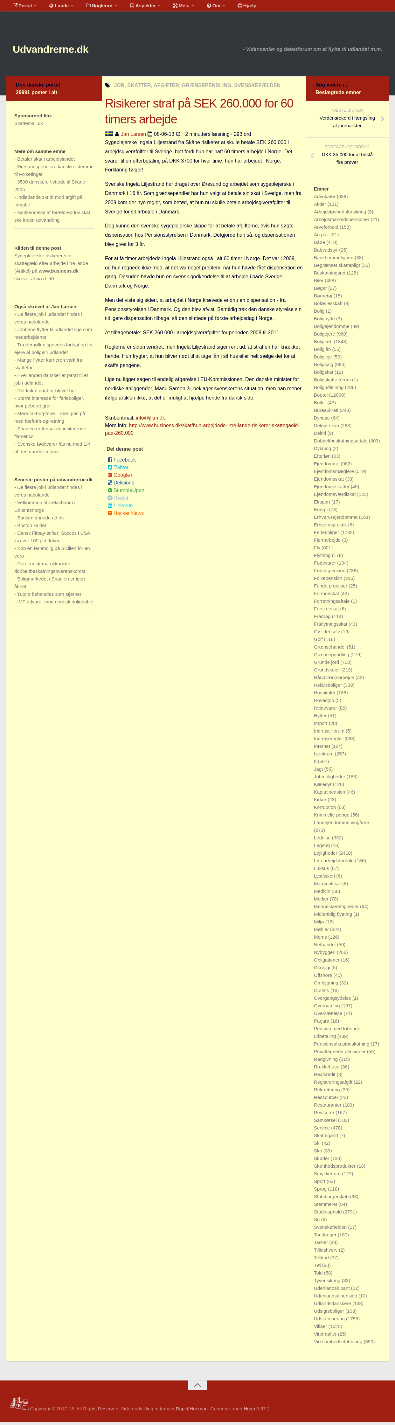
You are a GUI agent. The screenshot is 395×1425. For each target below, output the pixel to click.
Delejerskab (327, 428)
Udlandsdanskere (333, 1306)
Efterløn (323, 459)
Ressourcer (327, 1100)
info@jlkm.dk (150, 421)
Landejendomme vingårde (341, 825)
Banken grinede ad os (40, 521)
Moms (321, 940)
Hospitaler (325, 696)
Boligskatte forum (333, 383)
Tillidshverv (326, 1253)
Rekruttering (327, 1092)
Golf (319, 642)
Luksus (322, 871)
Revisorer (325, 1115)
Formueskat (327, 596)
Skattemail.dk (28, 126)
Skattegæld (326, 1138)
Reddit (117, 501)
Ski (318, 1146)
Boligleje (323, 360)
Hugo (249, 1412)
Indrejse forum (330, 734)
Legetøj (322, 848)
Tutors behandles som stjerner (49, 597)
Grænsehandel (330, 650)
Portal (21, 7)
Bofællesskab (329, 306)
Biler (319, 283)
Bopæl (321, 398)
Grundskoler (327, 673)
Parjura (322, 1024)
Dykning (323, 451)
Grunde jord (327, 665)
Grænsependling (332, 657)
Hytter (321, 718)
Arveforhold (327, 230)
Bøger (321, 291)
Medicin (323, 894)
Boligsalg (324, 367)
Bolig (320, 314)
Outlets (322, 993)
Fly (318, 550)
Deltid (321, 436)
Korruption (325, 810)
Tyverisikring (328, 1283)
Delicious (120, 486)
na (39, 281)
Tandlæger (326, 1238)
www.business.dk (59, 274)
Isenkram (324, 757)
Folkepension (328, 581)
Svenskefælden (331, 1230)
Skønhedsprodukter (335, 1169)
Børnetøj (324, 299)
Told (319, 1276)
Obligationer (327, 963)
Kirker (321, 802)
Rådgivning (326, 1062)
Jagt (319, 772)
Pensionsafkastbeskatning (342, 1047)
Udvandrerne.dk (62, 50)
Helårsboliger (328, 688)
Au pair (322, 237)
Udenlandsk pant (332, 1291)
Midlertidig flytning (333, 917)
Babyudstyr (326, 253)
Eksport (322, 505)
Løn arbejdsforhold (334, 863)
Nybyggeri (325, 955)
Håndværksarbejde (335, 680)
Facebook (121, 463)
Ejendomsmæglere (334, 474)
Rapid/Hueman (192, 1412)
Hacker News (125, 516)
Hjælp (231, 7)
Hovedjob (325, 703)
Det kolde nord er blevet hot (46, 393)
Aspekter (135, 7)
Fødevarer (325, 566)
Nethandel (325, 947)
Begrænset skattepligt (337, 268)
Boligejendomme (332, 329)
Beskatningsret (330, 276)
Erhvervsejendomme (336, 520)
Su (317, 1222)
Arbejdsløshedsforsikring (340, 215)
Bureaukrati (327, 413)
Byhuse (322, 421)
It (316, 764)
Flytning (323, 558)
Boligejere (325, 337)
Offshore (323, 978)
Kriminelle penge (332, 818)
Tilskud (322, 1260)
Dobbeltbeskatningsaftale (341, 444)
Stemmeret (326, 1207)
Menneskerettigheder (337, 909)
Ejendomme (327, 466)
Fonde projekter (331, 589)
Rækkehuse (327, 1070)
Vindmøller (326, 1337)
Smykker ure (328, 1176)
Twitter (117, 470)
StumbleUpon (125, 493)
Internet (322, 749)
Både (320, 245)
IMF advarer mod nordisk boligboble (55, 605)
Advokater (325, 199)
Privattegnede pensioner (340, 1054)
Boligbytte (325, 321)
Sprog (321, 1192)
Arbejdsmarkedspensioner (342, 222)
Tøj (318, 1268)
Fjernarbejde (328, 543)
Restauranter (328, 1108)
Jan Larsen (133, 137)
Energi (321, 512)
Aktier (321, 207)
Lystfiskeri (325, 879)
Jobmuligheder (330, 779)
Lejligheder (326, 856)
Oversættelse (328, 1016)
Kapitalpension (330, 795)
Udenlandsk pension (336, 1299)
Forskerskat (327, 612)
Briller (321, 405)
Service (322, 1131)
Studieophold (328, 1215)
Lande (55, 7)
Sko (318, 1154)
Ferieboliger (327, 535)
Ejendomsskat (329, 482)
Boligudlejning (329, 390)
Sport (320, 1184)
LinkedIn (120, 508)
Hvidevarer (326, 711)
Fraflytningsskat (331, 627)
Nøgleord (93, 7)
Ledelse (323, 841)
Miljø (319, 925)
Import (321, 726)
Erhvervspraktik (331, 528)
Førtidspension (330, 573)
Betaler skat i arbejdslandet (46, 162)
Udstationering (330, 1321)
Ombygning (327, 986)
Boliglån (323, 352)
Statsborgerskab (332, 1199)
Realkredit (325, 1077)
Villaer (321, 1329)
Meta (170, 7)
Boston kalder (31, 528)
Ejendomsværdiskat (335, 497)
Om (200, 7)
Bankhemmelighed (334, 260)
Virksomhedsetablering (339, 1344)
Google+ (120, 478)
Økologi (322, 970)
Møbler (322, 932)
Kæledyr (323, 787)
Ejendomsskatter (332, 489)
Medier (322, 902)
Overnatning (327, 1008)
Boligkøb (324, 344)
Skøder (322, 1161)
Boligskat (324, 375)
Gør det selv (327, 634)
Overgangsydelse (333, 1001)
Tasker (321, 1245)
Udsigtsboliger (329, 1314)
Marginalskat (328, 886)
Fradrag (323, 619)
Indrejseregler (329, 741)
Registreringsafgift (334, 1085)
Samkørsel (326, 1123)
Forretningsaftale (332, 604)
